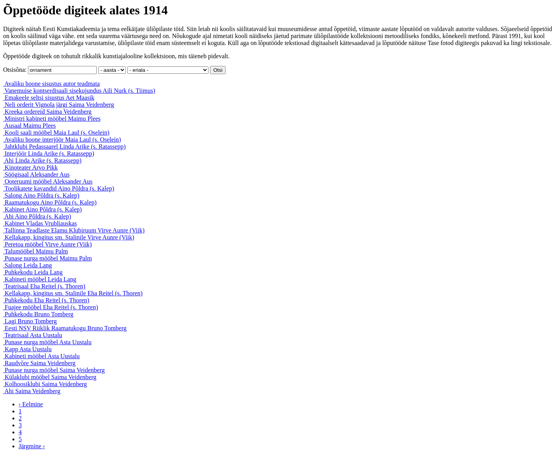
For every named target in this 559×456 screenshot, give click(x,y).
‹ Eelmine (31, 404)
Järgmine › (32, 446)
